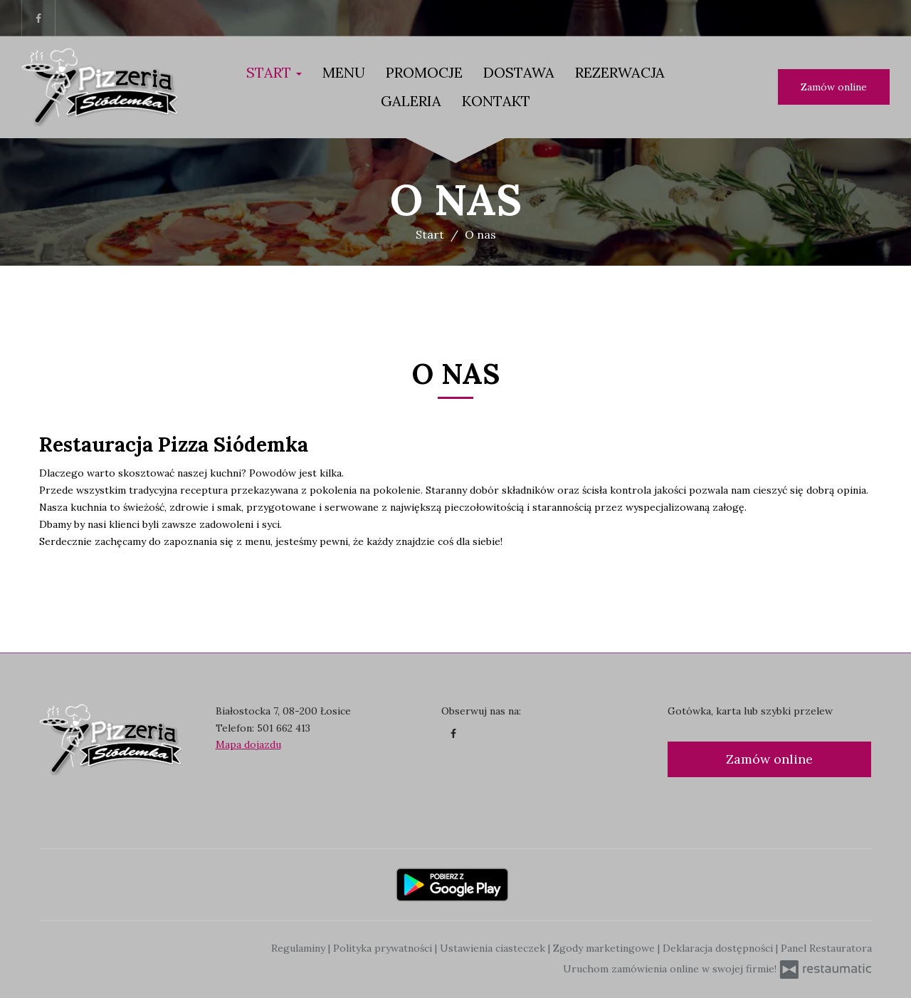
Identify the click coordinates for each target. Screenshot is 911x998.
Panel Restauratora (826, 948)
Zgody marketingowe (605, 948)
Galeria (411, 101)
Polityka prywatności (384, 948)
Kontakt (496, 101)
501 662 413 (283, 728)
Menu (343, 72)
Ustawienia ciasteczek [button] (494, 948)
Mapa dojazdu (248, 744)
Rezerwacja (620, 72)
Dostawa (518, 72)
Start (274, 72)
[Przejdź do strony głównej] (99, 87)
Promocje (424, 72)
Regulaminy (299, 948)
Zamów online (834, 86)
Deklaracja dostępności (719, 948)
